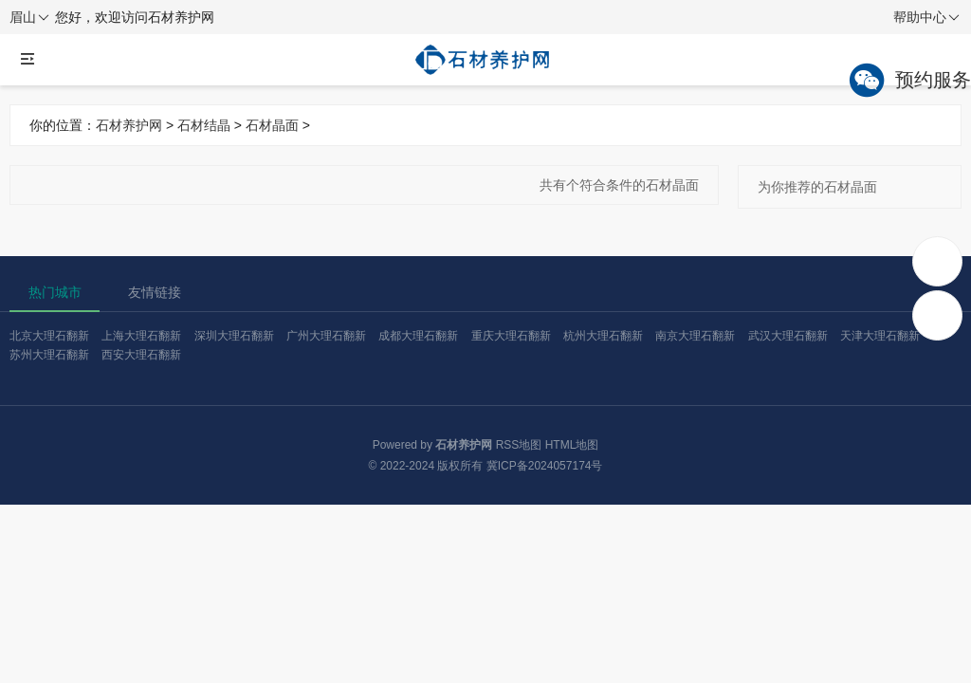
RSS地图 (519, 445)
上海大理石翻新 (141, 335)
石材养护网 (129, 125)
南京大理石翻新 (695, 335)
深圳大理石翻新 (234, 335)
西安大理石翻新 (141, 354)
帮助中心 (926, 18)
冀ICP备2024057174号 (544, 465)
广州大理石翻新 (326, 335)
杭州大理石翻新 (603, 335)
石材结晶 (203, 125)
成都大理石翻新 (418, 335)
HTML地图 (572, 445)
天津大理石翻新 (880, 335)
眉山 (29, 18)
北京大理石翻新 (49, 335)
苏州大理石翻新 (49, 354)
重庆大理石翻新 (511, 335)
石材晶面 (272, 125)
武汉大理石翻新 (788, 335)
